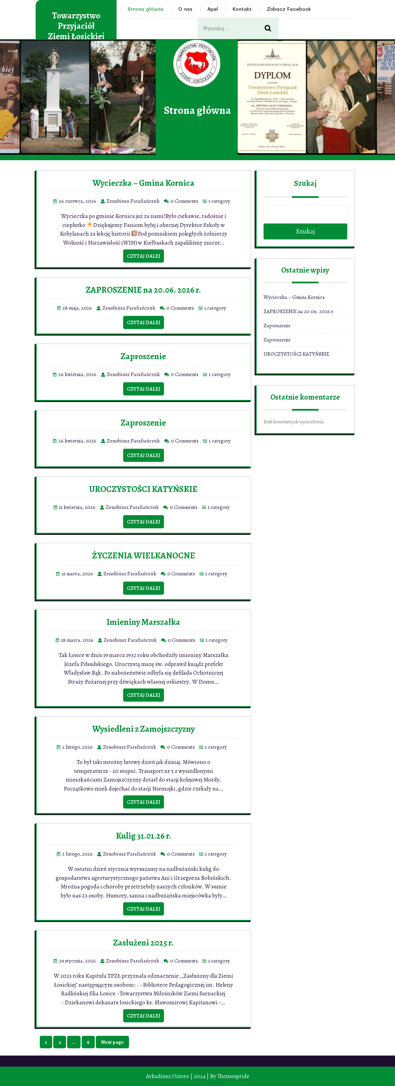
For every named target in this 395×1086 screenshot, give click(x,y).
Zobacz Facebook (289, 9)
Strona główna (146, 9)
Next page (112, 1042)
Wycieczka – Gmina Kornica (143, 183)
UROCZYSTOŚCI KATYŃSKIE (143, 489)
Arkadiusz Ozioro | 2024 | (177, 1076)
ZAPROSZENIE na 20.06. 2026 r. (143, 290)
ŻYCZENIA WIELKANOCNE (143, 556)
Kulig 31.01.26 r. (143, 836)
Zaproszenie (143, 356)
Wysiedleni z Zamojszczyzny (143, 729)
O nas (185, 9)
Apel (212, 9)
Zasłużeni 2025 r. (143, 943)
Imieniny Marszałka (143, 622)
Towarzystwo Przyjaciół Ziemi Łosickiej (76, 26)
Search (271, 29)
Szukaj (305, 183)
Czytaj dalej (143, 256)
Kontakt (242, 9)
